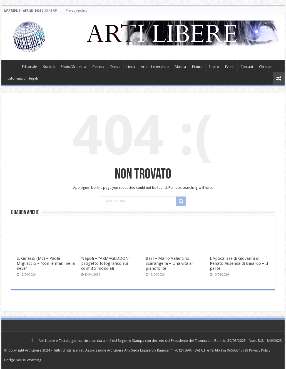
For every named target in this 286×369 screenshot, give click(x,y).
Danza (115, 67)
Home (11, 66)
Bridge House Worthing (22, 360)
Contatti (246, 67)
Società (49, 67)
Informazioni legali (23, 78)
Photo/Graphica (73, 67)
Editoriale (29, 67)
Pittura (197, 67)
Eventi (229, 67)
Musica (180, 67)
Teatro (213, 67)
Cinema (98, 67)
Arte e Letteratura (155, 67)
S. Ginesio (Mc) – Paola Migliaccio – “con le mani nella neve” (46, 263)
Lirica (130, 67)
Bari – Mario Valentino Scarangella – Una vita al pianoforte (169, 263)
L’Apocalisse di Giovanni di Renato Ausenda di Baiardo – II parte (239, 263)
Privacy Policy (259, 350)
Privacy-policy (76, 10)
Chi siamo (267, 67)
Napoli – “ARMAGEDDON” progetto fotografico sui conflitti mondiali (105, 263)
